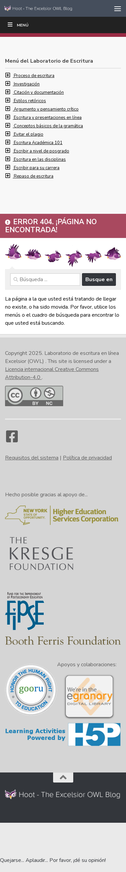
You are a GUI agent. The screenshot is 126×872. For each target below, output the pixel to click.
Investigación (27, 84)
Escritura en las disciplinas (40, 160)
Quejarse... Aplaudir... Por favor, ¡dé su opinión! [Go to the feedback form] (53, 860)
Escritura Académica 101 (38, 143)
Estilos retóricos (30, 101)
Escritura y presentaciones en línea (48, 118)
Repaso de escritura (33, 176)
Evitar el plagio (28, 134)
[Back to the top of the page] (63, 777)
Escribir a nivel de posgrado (41, 151)
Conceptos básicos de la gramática (48, 126)
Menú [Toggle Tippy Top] (18, 25)
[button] (9, 76)
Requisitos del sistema (31, 457)
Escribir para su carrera (36, 168)
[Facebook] (11, 439)
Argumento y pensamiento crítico (46, 109)
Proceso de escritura (34, 76)
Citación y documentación (39, 92)
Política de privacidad (87, 457)
